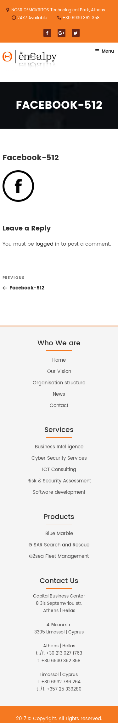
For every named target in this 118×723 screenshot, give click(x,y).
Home (59, 360)
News (59, 394)
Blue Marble (59, 534)
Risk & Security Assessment (59, 481)
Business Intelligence (59, 447)
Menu (104, 51)
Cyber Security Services (59, 458)
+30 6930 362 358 (80, 18)
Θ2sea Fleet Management (59, 556)
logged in (47, 244)
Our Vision (59, 372)
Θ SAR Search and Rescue (59, 545)
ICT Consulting (59, 470)
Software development (59, 492)
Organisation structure (59, 383)
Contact (59, 406)
